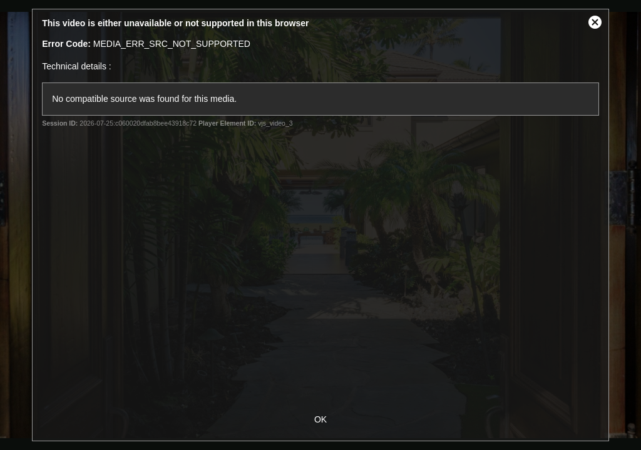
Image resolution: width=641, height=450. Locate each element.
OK (320, 419)
